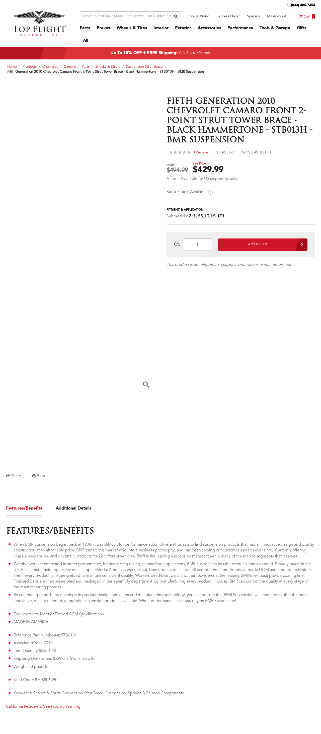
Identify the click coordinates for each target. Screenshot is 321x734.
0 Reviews (188, 153)
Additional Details (73, 509)
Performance (240, 28)
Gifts (301, 28)
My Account (276, 16)
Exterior (183, 28)
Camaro (70, 67)
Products (30, 67)
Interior (161, 28)
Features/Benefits (24, 509)
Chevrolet (50, 67)
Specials (253, 16)
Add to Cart (257, 245)
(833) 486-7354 (301, 5)
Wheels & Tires (132, 28)
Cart (307, 16)
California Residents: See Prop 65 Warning (43, 707)
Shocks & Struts (107, 67)
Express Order (228, 16)
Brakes (103, 28)
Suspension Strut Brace (144, 67)
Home (12, 67)
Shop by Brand (197, 16)
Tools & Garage (275, 28)
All (85, 41)
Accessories (209, 28)
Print (38, 476)
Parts (85, 28)
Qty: (178, 245)
